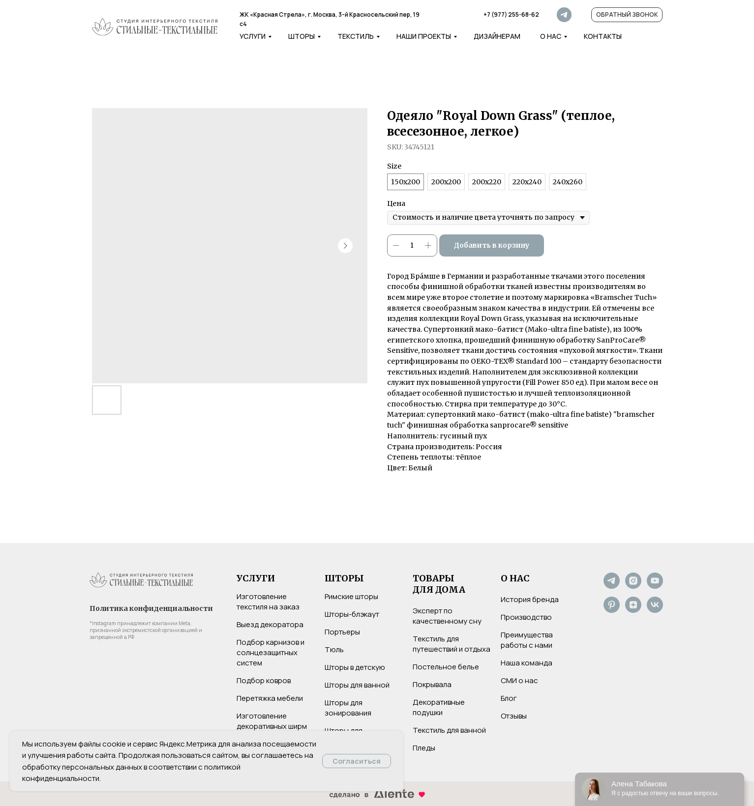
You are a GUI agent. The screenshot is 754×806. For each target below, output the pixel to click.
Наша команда (526, 663)
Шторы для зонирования (348, 707)
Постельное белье (446, 667)
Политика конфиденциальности (151, 608)
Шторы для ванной (357, 685)
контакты (603, 36)
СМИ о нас (519, 680)
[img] (154, 26)
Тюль (334, 649)
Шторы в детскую (355, 667)
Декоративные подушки (439, 707)
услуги (253, 36)
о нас (550, 36)
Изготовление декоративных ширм (272, 721)
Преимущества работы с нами (527, 640)
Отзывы (514, 716)
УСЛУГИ (256, 578)
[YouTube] (655, 586)
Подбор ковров (264, 680)
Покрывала (432, 684)
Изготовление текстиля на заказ (268, 601)
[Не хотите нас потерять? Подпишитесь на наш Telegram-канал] (611, 586)
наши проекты (423, 36)
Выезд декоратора (270, 624)
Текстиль (355, 36)
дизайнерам (497, 36)
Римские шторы (351, 596)
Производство (526, 617)
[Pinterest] (611, 610)
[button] (627, 14)
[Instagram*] (633, 586)
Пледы (424, 748)
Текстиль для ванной (449, 730)
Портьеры (342, 632)
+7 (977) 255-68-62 (511, 14)
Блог (509, 698)
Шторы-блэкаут (352, 614)
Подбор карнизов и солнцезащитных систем (270, 652)
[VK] (655, 610)
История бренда (530, 599)
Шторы (301, 36)
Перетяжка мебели (270, 698)
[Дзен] (633, 610)
